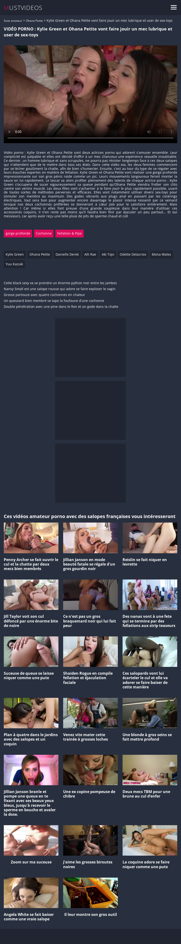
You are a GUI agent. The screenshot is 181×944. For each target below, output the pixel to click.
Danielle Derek (67, 254)
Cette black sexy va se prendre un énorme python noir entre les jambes (60, 283)
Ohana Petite (34, 21)
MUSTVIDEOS (23, 8)
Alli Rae (90, 254)
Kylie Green (15, 254)
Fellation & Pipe (69, 233)
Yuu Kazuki (14, 264)
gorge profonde (18, 233)
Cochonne (44, 233)
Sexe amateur (13, 21)
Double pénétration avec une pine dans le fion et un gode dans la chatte (61, 307)
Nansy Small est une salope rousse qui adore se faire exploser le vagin (59, 289)
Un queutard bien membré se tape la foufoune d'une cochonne (54, 301)
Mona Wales (161, 254)
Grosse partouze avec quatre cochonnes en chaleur (44, 295)
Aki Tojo (108, 254)
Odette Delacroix (133, 254)
